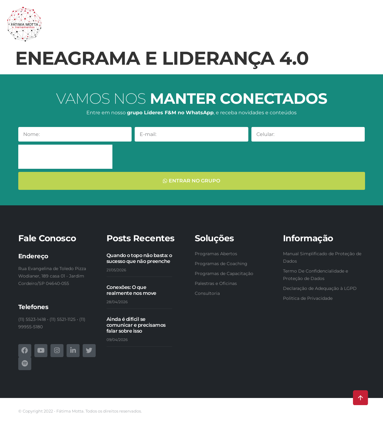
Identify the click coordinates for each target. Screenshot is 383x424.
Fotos (319, 34)
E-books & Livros (321, 20)
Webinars (358, 20)
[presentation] (65, 157)
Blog (337, 34)
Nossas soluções (126, 20)
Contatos (360, 34)
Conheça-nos (81, 20)
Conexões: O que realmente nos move (131, 290)
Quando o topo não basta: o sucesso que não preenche (139, 258)
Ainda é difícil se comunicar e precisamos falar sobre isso (136, 325)
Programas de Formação (264, 20)
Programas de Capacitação (192, 20)
